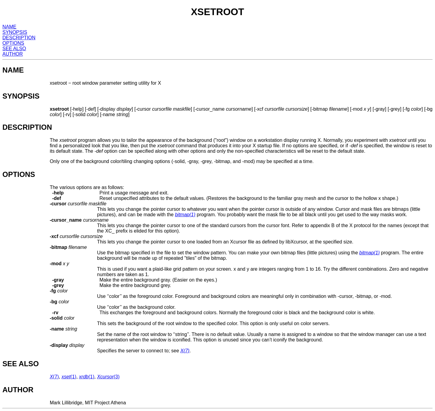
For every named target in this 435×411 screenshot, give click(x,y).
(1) (185, 214)
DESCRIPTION (18, 37)
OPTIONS (13, 43)
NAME (9, 26)
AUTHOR (12, 54)
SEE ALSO (14, 48)
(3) (108, 376)
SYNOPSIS (14, 32)
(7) (184, 350)
